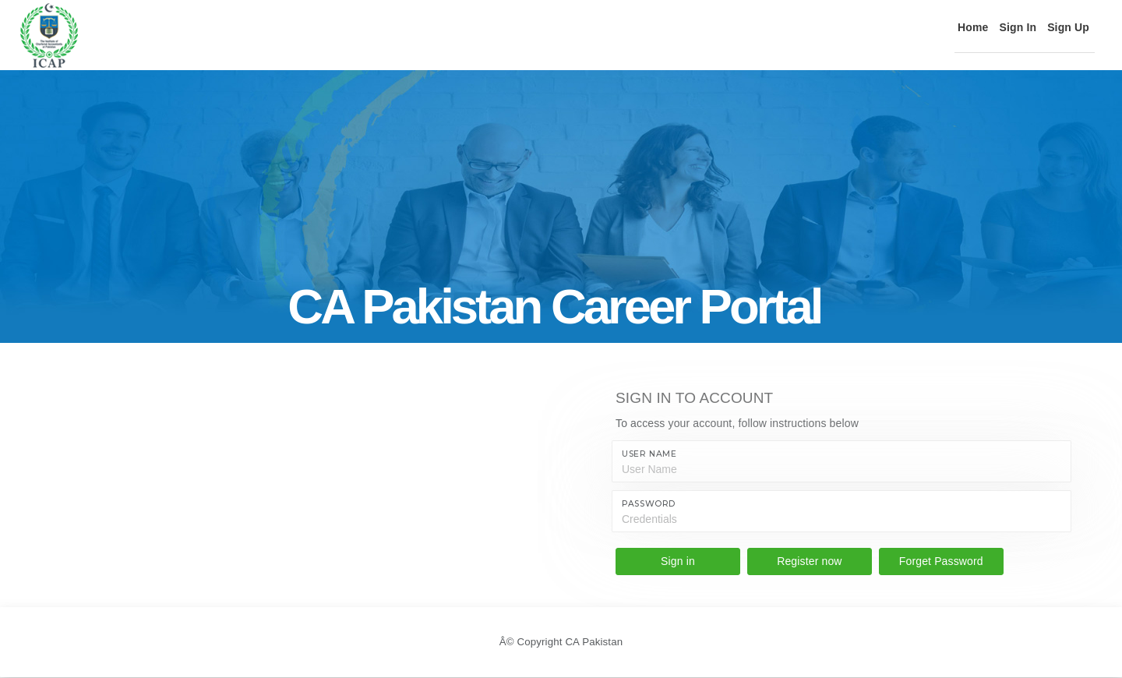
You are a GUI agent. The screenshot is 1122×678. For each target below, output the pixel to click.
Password (649, 504)
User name (649, 454)
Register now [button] (809, 561)
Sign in (678, 561)
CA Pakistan (596, 642)
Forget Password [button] (941, 561)
